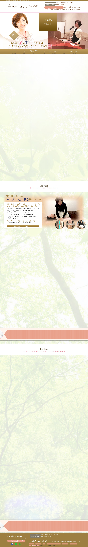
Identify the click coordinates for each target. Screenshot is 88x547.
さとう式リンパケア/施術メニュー (34, 51)
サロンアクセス (44, 51)
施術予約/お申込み (74, 51)
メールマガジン (14, 51)
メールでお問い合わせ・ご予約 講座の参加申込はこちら (54, 8)
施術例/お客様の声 (54, 51)
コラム (64, 51)
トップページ (31, 543)
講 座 (24, 51)
